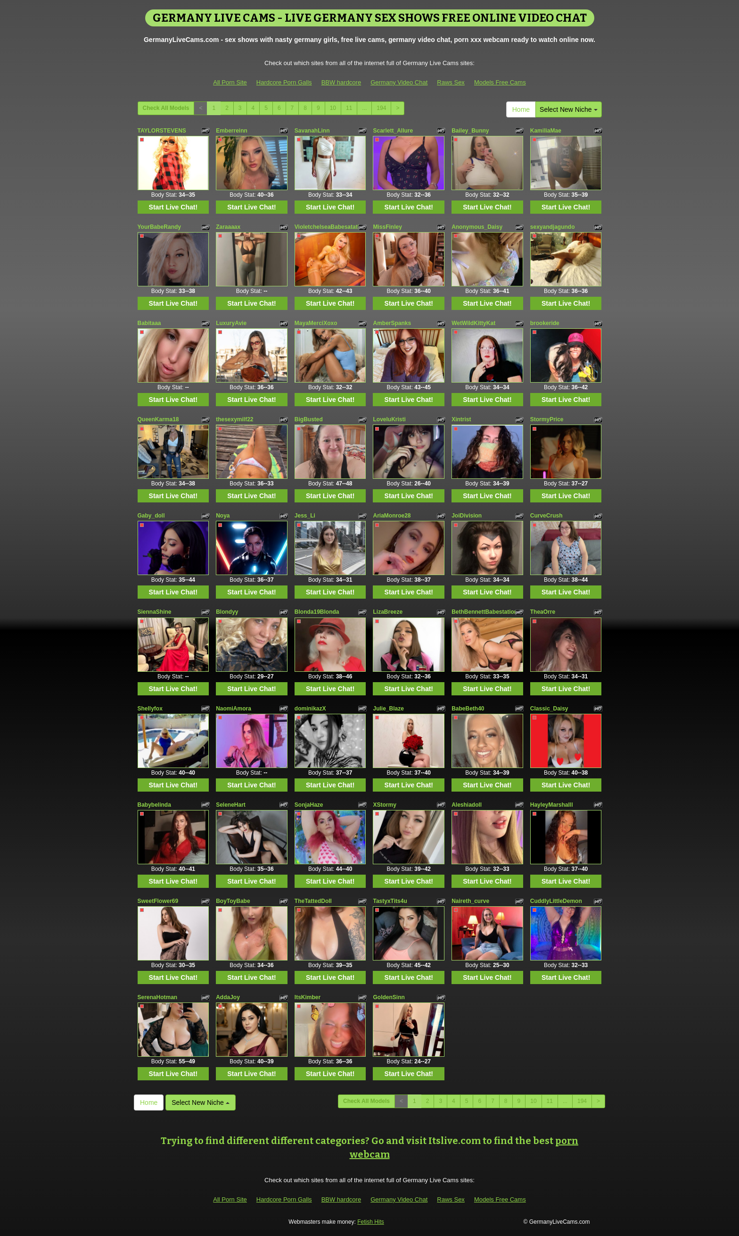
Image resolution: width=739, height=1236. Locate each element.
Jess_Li (305, 515)
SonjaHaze (309, 805)
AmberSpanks (392, 323)
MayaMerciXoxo (316, 323)
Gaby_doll (151, 515)
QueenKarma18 (158, 419)
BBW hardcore (341, 82)
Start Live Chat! (173, 207)
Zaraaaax (228, 227)
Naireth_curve (470, 901)
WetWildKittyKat (473, 323)
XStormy (384, 805)
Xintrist (461, 419)
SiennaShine (155, 612)
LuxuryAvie (231, 323)
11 (349, 108)
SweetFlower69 (158, 901)
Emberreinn (231, 130)
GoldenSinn (388, 997)
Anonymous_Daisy (477, 227)
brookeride (544, 323)
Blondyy (227, 612)
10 (333, 108)
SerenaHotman (158, 997)
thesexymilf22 (234, 419)
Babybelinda (154, 805)
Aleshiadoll (467, 805)
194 (381, 108)
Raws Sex (451, 82)
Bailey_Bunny (470, 130)
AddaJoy (228, 997)
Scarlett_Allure (393, 130)
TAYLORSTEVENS (162, 130)
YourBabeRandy (159, 227)
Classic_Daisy (549, 708)
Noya (223, 515)
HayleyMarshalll (551, 805)
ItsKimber (307, 997)
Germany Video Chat (398, 82)
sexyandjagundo (552, 227)
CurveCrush (546, 515)
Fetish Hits (370, 1222)
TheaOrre (542, 612)
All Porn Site (230, 82)
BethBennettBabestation (484, 612)
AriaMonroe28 (392, 515)
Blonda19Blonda (317, 612)
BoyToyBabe (233, 901)
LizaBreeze (387, 612)
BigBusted (309, 419)
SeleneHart (231, 805)
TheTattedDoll (313, 901)
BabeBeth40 (468, 708)
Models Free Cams (500, 82)
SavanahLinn (312, 130)
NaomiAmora (233, 708)
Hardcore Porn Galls (284, 82)
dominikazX (310, 708)
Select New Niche (568, 109)
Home (521, 109)
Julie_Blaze (388, 708)
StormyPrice (547, 419)
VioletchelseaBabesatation (330, 227)
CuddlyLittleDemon (556, 901)
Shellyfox (150, 708)
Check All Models (166, 108)
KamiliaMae (545, 130)
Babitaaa (149, 323)
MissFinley (387, 227)
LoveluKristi (389, 419)
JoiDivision (467, 515)
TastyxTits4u (390, 901)
